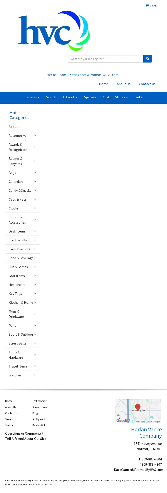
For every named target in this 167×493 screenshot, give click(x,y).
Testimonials (39, 401)
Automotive (18, 135)
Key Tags (15, 293)
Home (103, 84)
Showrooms (39, 407)
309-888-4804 (57, 75)
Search (51, 97)
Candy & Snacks (20, 190)
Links (138, 97)
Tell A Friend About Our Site (25, 438)
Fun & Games (18, 267)
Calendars (16, 181)
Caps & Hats (18, 199)
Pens (12, 325)
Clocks (13, 208)
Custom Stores (115, 97)
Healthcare (17, 284)
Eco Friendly (18, 240)
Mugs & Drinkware (16, 314)
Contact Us (147, 84)
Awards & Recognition (18, 147)
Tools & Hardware (16, 354)
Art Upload (38, 419)
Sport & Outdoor (21, 334)
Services (32, 97)
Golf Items (17, 276)
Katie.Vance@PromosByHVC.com (94, 75)
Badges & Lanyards (15, 161)
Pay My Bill (38, 425)
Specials (90, 97)
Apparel (14, 126)
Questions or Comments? (24, 433)
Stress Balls (17, 343)
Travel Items (18, 366)
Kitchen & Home (21, 302)
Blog (35, 413)
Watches (15, 375)
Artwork (70, 97)
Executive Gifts (19, 249)
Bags (12, 172)
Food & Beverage (21, 258)
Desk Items (17, 231)
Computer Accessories (17, 219)
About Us (123, 84)
